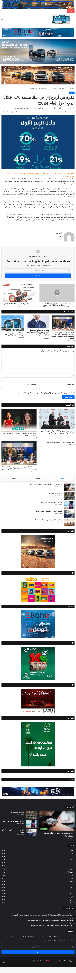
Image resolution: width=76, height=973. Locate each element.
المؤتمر (45, 969)
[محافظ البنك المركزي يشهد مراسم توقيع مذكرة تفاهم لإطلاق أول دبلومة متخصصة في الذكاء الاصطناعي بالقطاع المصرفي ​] (63, 322)
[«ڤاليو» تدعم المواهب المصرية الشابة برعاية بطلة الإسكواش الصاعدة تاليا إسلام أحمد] (19, 419)
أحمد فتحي (68, 112)
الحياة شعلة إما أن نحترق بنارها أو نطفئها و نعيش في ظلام (45, 493)
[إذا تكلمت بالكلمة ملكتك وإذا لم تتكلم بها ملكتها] (69, 531)
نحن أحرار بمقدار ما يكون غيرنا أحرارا (51, 510)
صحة (71, 893)
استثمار (71, 868)
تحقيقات (71, 874)
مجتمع (71, 908)
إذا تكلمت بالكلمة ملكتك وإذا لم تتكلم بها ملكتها (48, 528)
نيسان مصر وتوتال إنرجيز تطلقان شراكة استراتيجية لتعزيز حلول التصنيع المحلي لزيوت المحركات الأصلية (58, 433)
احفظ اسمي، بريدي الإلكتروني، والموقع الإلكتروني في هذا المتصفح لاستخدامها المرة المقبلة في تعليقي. (45, 392)
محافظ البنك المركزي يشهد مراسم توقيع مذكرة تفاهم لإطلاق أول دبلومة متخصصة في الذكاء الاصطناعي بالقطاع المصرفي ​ (20, 473)
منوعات (71, 911)
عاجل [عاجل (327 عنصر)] (72, 948)
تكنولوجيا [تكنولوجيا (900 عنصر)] (30, 945)
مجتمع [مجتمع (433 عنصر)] (49, 948)
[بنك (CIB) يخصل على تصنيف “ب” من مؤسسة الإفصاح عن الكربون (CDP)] (12, 322)
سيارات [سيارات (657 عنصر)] (13, 945)
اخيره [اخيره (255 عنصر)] (61, 945)
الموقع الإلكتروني (32, 383)
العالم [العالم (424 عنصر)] (49, 945)
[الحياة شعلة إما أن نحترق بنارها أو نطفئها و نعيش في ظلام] (69, 495)
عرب (71, 899)
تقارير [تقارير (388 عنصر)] (37, 945)
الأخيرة (38, 485)
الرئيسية (71, 88)
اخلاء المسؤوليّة (36, 969)
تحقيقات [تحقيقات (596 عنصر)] (43, 945)
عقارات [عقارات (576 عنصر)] (61, 948)
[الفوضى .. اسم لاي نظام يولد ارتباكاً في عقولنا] (69, 522)
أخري (71, 862)
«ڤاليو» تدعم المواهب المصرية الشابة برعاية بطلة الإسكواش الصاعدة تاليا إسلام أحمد (19, 436)
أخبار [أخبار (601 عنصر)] (72, 945)
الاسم (73, 375)
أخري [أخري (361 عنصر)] (67, 945)
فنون (72, 905)
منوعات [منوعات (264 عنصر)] (43, 948)
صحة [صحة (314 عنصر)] (7, 945)
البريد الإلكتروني (70, 383)
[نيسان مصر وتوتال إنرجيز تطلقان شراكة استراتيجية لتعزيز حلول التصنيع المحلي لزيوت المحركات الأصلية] (57, 418)
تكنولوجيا (70, 880)
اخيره (71, 865)
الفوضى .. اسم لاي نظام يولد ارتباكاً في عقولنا (49, 519)
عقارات (71, 902)
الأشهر (62, 485)
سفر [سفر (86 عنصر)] (19, 945)
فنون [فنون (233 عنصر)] (55, 948)
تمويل (65, 88)
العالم (71, 871)
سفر (72, 886)
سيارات (71, 890)
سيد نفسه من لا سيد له (55, 502)
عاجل (71, 896)
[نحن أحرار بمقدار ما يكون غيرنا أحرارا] (69, 513)
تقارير (71, 877)
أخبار (72, 859)
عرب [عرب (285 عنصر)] (67, 948)
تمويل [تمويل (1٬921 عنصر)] (24, 945)
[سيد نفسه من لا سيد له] (69, 504)
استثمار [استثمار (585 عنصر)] (55, 945)
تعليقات (13, 485)
